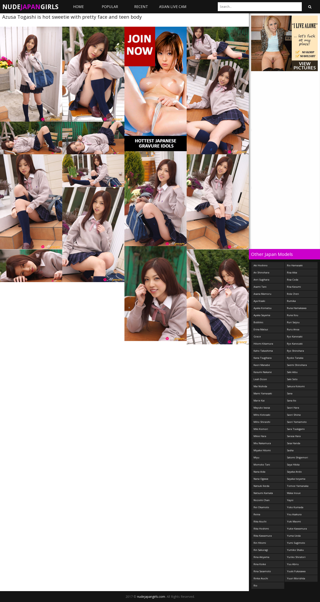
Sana (289, 393)
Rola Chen (293, 293)
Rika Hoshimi (261, 528)
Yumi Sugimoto (296, 542)
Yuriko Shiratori (296, 557)
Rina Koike (260, 564)
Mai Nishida (260, 386)
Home (78, 6)
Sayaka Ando (294, 471)
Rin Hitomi (260, 542)
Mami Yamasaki (263, 393)
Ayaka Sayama (262, 315)
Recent (141, 6)
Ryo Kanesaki (294, 336)
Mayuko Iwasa (262, 407)
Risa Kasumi (294, 286)
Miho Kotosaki (262, 414)
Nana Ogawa (261, 478)
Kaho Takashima (263, 350)
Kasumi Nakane (263, 372)
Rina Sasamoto (262, 571)
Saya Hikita (293, 464)
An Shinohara (261, 272)
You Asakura (294, 514)
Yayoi (290, 500)
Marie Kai (259, 400)
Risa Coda (292, 279)
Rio (255, 585)
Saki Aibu (292, 372)
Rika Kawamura (263, 535)
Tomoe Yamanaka (297, 486)
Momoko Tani (262, 464)
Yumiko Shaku (295, 550)
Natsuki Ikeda (261, 486)
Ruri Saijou (293, 322)
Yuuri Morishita (296, 578)
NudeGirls (30, 6)
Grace (257, 336)
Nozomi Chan (262, 500)
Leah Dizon (260, 379)
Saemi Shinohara (297, 365)
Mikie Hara (260, 436)
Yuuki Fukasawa (296, 571)
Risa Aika (292, 272)
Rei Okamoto (261, 507)
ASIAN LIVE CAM (172, 6)
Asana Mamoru (262, 293)
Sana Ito (291, 400)
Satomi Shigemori (297, 457)
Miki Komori (261, 429)
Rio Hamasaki (295, 265)
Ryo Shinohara (295, 350)
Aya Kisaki (259, 301)
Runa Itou (292, 315)
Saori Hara (293, 407)
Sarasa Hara (294, 436)
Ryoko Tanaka (295, 357)
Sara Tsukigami (296, 429)
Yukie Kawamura (297, 528)
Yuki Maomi (294, 521)
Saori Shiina (294, 414)
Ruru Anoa (293, 329)
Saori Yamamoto (297, 421)
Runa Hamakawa (296, 308)
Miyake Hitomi (262, 450)
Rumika (291, 301)
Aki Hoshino (261, 265)
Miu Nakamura (262, 443)
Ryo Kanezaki (295, 343)
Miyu (256, 457)
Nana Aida (259, 471)
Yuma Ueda (294, 535)
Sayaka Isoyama (296, 478)
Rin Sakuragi (261, 550)
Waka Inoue (294, 493)
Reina (257, 514)
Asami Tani (260, 286)
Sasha (290, 450)
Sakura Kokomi (296, 386)
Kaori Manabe (262, 365)
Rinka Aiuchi (261, 578)
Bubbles (258, 322)
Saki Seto (292, 379)
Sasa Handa (293, 443)
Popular (110, 6)
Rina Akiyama (261, 557)
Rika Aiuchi (260, 521)
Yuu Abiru (293, 564)
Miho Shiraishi (262, 421)
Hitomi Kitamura (263, 343)
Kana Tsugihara (263, 357)
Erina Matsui (261, 329)
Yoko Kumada (295, 507)
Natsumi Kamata (263, 493)
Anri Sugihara (261, 279)
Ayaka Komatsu (263, 308)
